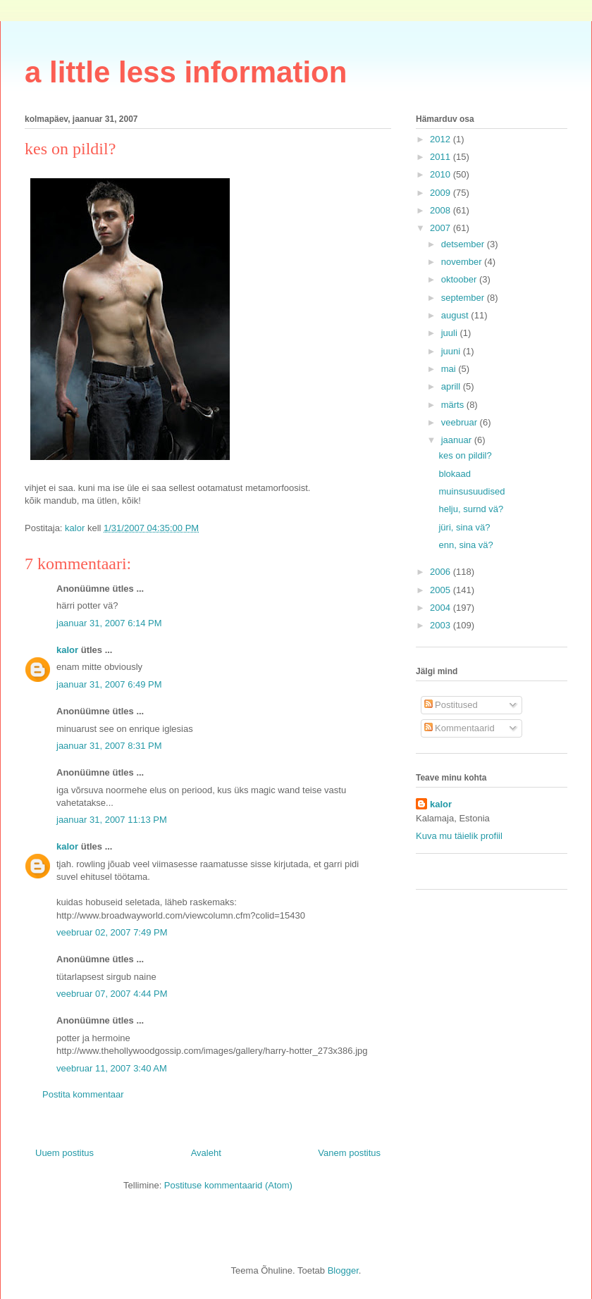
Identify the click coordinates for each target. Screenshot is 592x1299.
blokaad (454, 473)
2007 (441, 228)
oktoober (460, 279)
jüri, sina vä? (464, 527)
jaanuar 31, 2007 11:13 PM (111, 819)
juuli (450, 333)
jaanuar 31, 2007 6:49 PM (109, 684)
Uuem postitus (64, 1153)
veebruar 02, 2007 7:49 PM (112, 932)
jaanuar (457, 440)
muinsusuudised (471, 491)
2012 (441, 139)
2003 (441, 625)
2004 (441, 607)
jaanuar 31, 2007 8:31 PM (109, 745)
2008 (441, 210)
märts (454, 404)
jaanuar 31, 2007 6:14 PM (109, 623)
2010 (441, 174)
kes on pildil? (464, 455)
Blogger (343, 1270)
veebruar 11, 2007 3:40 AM (111, 1068)
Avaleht (206, 1153)
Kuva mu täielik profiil (459, 836)
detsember (464, 244)
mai (450, 368)
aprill (452, 386)
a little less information (186, 72)
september (464, 297)
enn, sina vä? (465, 545)
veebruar (460, 422)
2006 (441, 571)
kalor (67, 650)
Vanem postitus (349, 1153)
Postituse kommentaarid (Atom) (228, 1185)
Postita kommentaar (83, 1094)
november (462, 261)
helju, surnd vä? (470, 509)
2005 (441, 590)
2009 (441, 192)
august (456, 315)
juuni (452, 351)
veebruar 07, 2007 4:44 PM (112, 993)
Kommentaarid (459, 728)
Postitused (451, 705)
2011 (441, 156)
